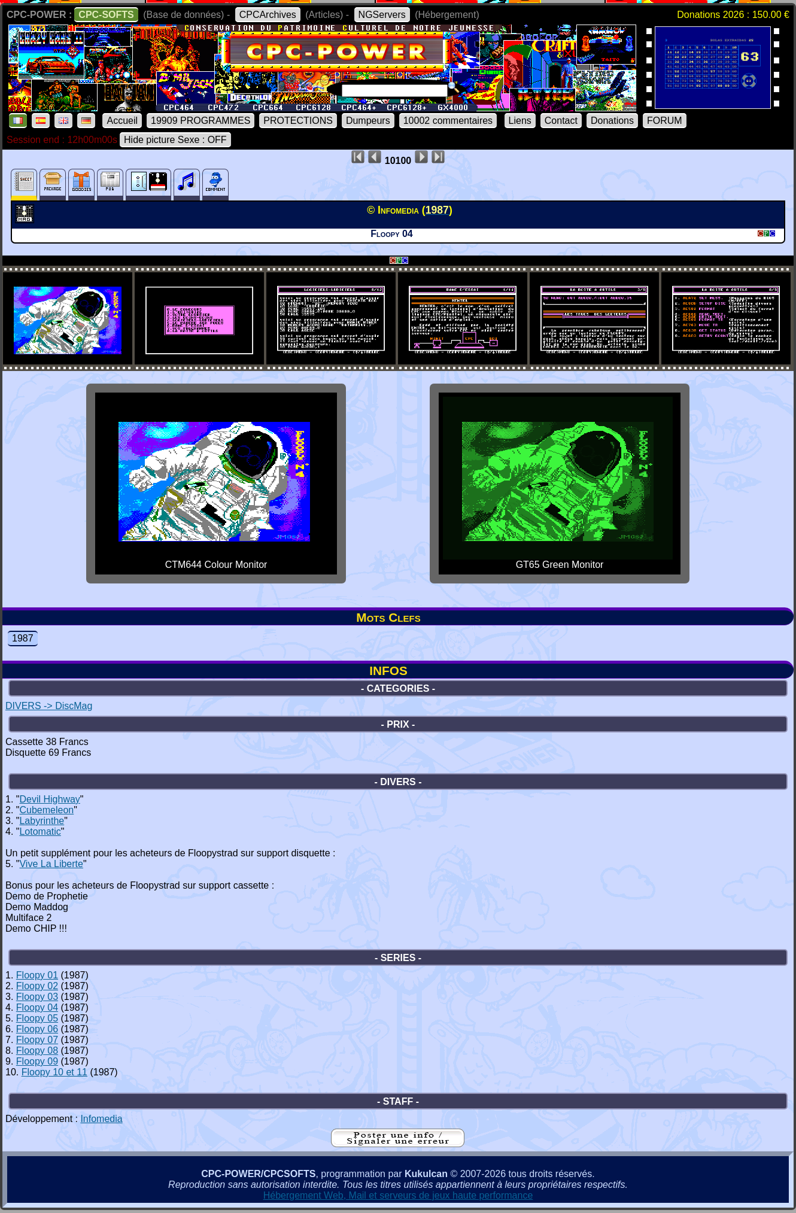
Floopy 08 (37, 1050)
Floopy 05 (37, 1018)
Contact (561, 120)
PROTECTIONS (298, 120)
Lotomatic (39, 831)
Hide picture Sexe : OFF (175, 140)
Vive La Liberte (51, 864)
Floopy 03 (37, 997)
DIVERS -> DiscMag (48, 706)
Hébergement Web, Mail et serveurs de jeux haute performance (398, 1195)
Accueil (122, 120)
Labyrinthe (41, 821)
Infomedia (101, 1119)
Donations (612, 120)
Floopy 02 (37, 986)
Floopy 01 (37, 975)
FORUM (664, 120)
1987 (23, 638)
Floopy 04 (37, 1007)
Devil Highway (49, 799)
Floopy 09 (37, 1061)
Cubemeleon (46, 810)
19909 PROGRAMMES (200, 120)
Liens (520, 120)
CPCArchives (267, 15)
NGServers (382, 15)
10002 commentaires (448, 120)
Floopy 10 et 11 (54, 1072)
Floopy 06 (37, 1029)
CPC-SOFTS (105, 15)
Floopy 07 (37, 1040)
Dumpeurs (368, 120)
